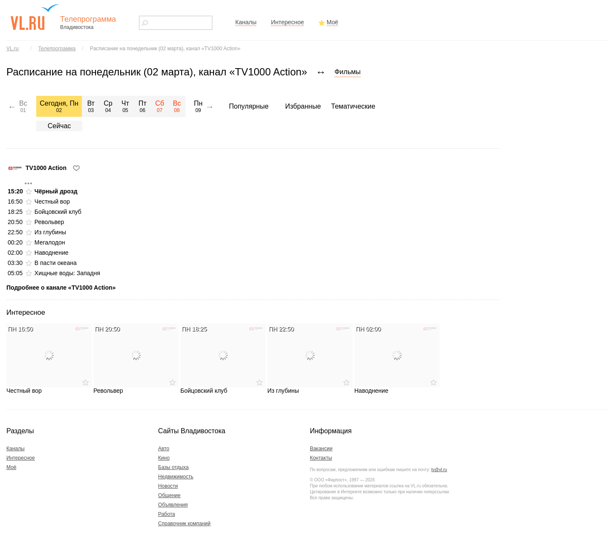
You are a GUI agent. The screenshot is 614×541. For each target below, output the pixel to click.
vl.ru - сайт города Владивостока (35, 17)
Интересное (287, 22)
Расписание (165, 49)
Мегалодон (50, 242)
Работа (166, 514)
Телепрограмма (56, 49)
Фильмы (347, 71)
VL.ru (12, 49)
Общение (169, 495)
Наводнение (52, 252)
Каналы (246, 22)
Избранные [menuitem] (303, 106)
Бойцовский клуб (58, 211)
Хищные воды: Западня (67, 273)
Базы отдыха (173, 467)
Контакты (321, 458)
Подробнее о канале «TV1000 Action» (61, 287)
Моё (332, 22)
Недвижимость (176, 477)
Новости (168, 486)
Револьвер (49, 222)
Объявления (173, 505)
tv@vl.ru (439, 469)
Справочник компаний (184, 524)
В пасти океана (56, 262)
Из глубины (50, 232)
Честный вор (52, 201)
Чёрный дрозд (56, 191)
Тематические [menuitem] (353, 106)
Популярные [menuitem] (249, 106)
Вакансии (321, 449)
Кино (164, 458)
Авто (163, 449)
